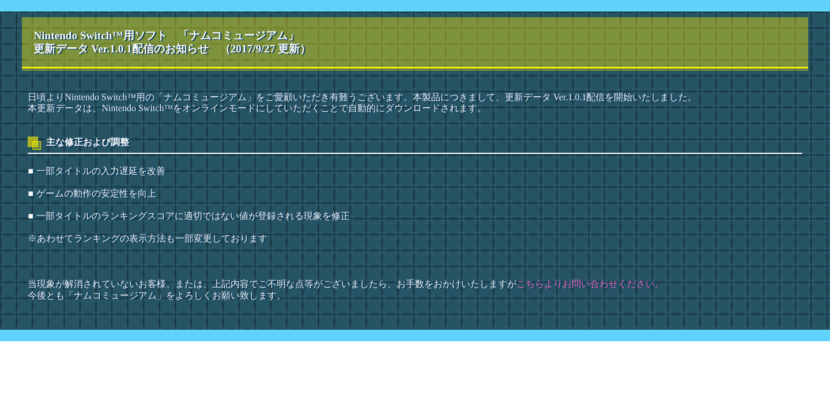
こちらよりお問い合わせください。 (590, 284)
